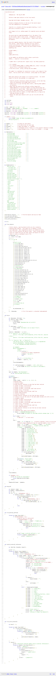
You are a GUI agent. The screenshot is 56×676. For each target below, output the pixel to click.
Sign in (53, 2)
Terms (15, 674)
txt (50, 673)
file (28, 9)
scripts (43, 6)
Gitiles (8, 674)
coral (2, 6)
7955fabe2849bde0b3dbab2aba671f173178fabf (25, 6)
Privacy (11, 674)
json (54, 673)
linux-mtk (8, 6)
